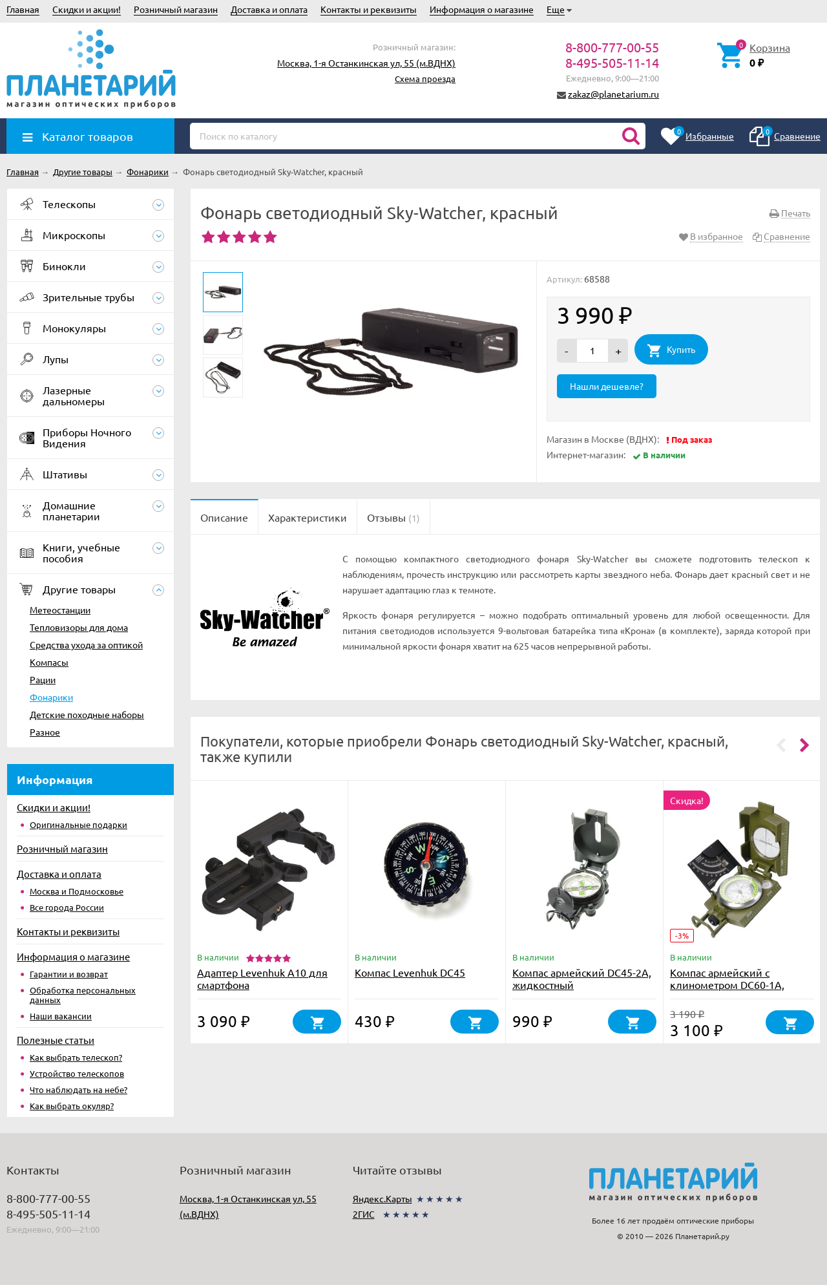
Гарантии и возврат (69, 973)
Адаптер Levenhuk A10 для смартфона (262, 978)
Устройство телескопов (77, 1073)
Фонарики (51, 697)
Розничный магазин (176, 9)
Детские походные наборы (87, 714)
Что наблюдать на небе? (78, 1089)
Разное (45, 732)
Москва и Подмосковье (76, 891)
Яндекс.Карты (382, 1198)
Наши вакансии (61, 1015)
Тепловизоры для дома (79, 627)
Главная (22, 9)
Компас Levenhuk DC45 (410, 972)
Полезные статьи (55, 1040)
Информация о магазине (482, 9)
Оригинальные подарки (78, 824)
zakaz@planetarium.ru (613, 94)
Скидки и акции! (86, 9)
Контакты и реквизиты (368, 9)
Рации (43, 679)
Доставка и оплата (269, 9)
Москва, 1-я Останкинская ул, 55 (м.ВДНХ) (366, 63)
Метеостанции (60, 609)
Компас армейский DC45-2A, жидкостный (581, 978)
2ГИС (364, 1214)
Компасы (49, 662)
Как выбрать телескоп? (76, 1057)
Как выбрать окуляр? (72, 1105)
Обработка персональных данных (83, 994)
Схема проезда (425, 78)
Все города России (67, 907)
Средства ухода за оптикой (86, 644)
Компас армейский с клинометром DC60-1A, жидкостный (727, 984)
